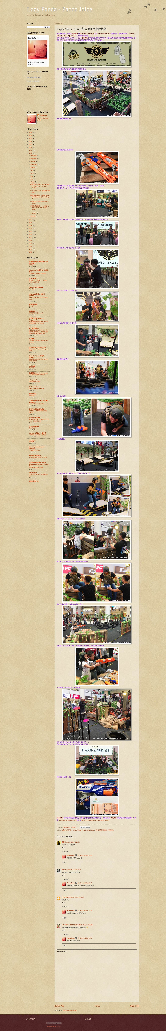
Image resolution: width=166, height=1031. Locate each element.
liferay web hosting (51, 1026)
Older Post (134, 1006)
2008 (30, 246)
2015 (30, 225)
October (33, 161)
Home (97, 1006)
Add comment (61, 951)
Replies (66, 851)
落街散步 (31, 395)
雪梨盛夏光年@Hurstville (36, 313)
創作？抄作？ (33, 428)
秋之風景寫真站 (34, 328)
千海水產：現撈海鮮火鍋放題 (37, 273)
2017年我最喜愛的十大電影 (37, 374)
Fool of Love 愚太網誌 (36, 287)
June (32, 173)
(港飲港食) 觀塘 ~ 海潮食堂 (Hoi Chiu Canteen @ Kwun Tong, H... (40, 196)
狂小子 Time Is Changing (70, 925)
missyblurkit (33, 380)
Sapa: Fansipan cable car (36, 388)
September (34, 164)
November (34, 158)
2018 (30, 153)
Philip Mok (65, 897)
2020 (30, 147)
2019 (30, 150)
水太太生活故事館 (34, 417)
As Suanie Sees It (34, 387)
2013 (30, 231)
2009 (30, 243)
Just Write (32, 289)
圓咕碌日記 (32, 393)
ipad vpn (58, 1026)
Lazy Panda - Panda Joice (59, 9)
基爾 (63, 842)
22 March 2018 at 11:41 (72, 842)
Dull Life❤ (32, 278)
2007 (30, 249)
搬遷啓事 (31, 441)
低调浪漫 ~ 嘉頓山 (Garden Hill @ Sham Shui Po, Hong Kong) (39, 186)
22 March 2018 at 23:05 (85, 855)
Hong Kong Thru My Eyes (37, 347)
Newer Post (59, 1006)
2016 (30, 222)
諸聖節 (31, 265)
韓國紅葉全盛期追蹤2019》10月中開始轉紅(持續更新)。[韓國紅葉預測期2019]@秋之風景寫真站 (39, 331)
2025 (30, 132)
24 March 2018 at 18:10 (85, 938)
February (33, 213)
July (32, 170)
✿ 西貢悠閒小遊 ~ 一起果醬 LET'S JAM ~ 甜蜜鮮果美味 (39, 420)
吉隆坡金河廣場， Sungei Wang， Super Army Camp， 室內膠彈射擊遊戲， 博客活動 (87, 830)
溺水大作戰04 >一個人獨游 (36, 404)
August (33, 167)
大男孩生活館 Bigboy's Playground (36, 319)
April (32, 179)
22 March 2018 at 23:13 (85, 883)
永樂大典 (32, 311)
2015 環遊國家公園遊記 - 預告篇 (38, 457)
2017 (30, 220)
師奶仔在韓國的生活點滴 (36, 409)
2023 (30, 138)
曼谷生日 (31, 306)
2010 (30, 240)
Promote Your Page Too (33, 81)
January (33, 216)
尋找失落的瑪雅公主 (35, 455)
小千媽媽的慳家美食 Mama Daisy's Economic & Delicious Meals (38, 464)
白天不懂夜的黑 (34, 426)
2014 (30, 228)
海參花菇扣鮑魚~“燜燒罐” (36, 467)
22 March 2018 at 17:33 (73, 869)
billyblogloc (33, 472)
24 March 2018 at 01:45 (85, 925)
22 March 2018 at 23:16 (85, 910)
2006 (30, 252)
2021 (30, 144)
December (34, 155)
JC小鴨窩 (32, 366)
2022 (30, 141)
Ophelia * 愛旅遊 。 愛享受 (37, 433)
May (32, 176)
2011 (30, 237)
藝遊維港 (31, 367)
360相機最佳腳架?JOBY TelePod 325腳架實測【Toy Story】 (38, 322)
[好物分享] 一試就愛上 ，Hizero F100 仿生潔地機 (38, 281)
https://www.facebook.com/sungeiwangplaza (95, 820)
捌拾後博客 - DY (34, 481)
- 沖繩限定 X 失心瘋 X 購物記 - (38, 434)
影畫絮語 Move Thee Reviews (38, 373)
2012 (30, 234)
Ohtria (64, 869)
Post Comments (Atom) (70, 1010)
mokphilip (32, 440)
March (33, 182)
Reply (63, 847)
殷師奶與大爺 (33, 304)
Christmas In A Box (34, 381)
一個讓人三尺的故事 (35, 450)
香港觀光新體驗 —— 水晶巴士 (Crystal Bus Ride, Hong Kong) (39, 207)
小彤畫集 (32, 338)
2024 (30, 135)
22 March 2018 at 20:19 (76, 897)
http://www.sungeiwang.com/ (68, 820)
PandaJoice (71, 855)
